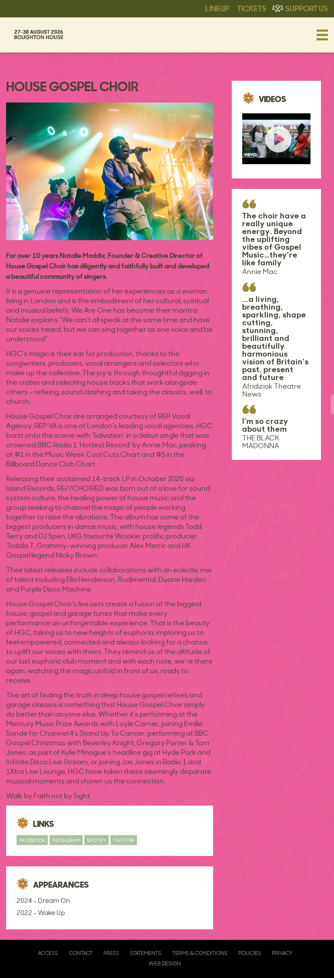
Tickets (251, 7)
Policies (249, 953)
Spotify (96, 840)
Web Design (165, 963)
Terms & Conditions (199, 953)
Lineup (217, 7)
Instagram (66, 840)
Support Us (306, 7)
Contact (81, 953)
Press (111, 953)
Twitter (123, 840)
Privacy (282, 953)
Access (48, 953)
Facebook (32, 840)
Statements (145, 953)
